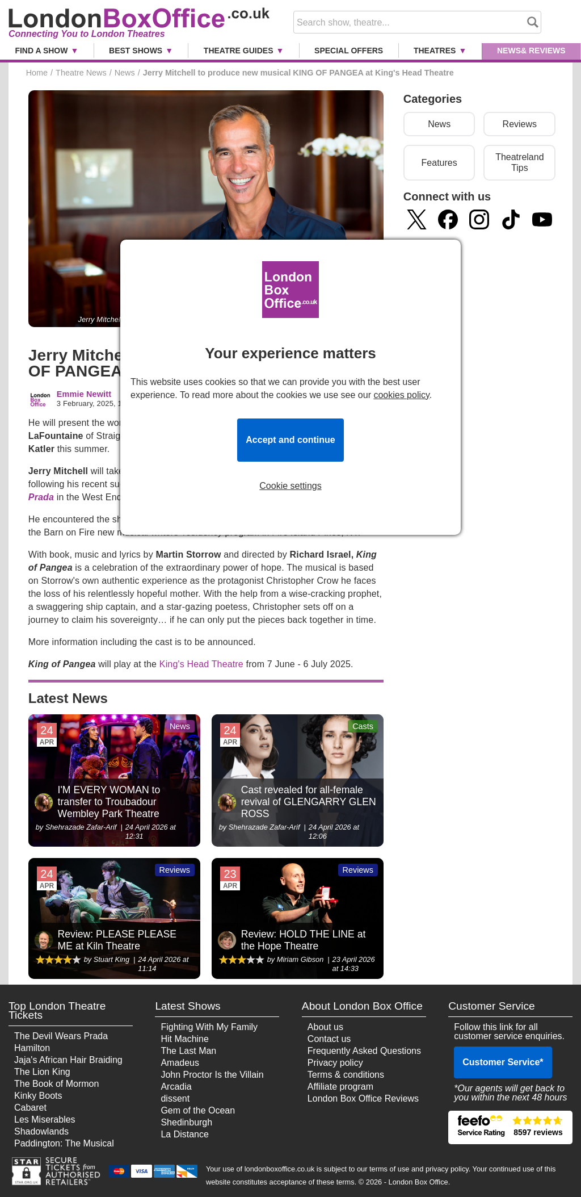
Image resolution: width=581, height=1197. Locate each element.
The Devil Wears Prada (61, 1036)
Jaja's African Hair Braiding (68, 1060)
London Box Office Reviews (363, 1098)
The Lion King (42, 1072)
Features (439, 163)
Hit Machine (184, 1039)
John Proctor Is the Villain (212, 1074)
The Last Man (188, 1051)
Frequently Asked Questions (364, 1051)
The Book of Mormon (56, 1084)
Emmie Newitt (84, 394)
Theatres (435, 50)
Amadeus (180, 1063)
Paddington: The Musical (64, 1143)
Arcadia (176, 1086)
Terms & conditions (346, 1074)
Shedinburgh (186, 1122)
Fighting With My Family (209, 1027)
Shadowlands (41, 1131)
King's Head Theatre (201, 664)
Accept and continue (290, 440)
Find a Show (41, 50)
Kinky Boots (38, 1095)
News (531, 50)
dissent (175, 1098)
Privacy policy (335, 1063)
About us (325, 1027)
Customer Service (502, 1062)
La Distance (185, 1134)
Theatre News (81, 72)
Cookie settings (290, 486)
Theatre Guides (238, 50)
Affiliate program (340, 1086)
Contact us (329, 1039)
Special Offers (348, 50)
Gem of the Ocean (198, 1110)
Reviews (520, 124)
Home (37, 72)
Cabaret (30, 1107)
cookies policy (401, 395)
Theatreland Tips (519, 162)
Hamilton (32, 1048)
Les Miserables (44, 1119)
